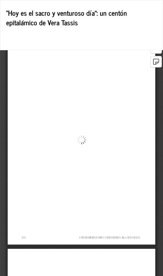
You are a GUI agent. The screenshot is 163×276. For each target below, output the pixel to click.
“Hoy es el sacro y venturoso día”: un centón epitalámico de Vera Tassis (66, 17)
